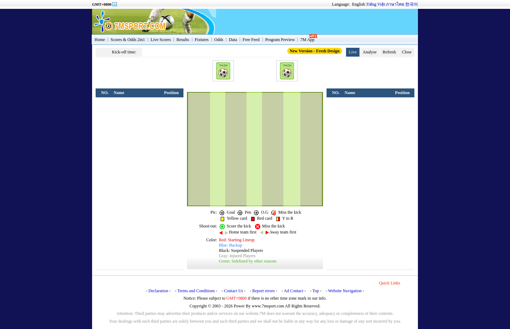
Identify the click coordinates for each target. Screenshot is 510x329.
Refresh (389, 52)
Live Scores (161, 39)
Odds (218, 39)
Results (182, 39)
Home (100, 39)
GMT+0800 (102, 4)
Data (233, 39)
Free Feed (251, 39)
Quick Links (389, 283)
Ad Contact (293, 290)
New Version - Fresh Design (315, 50)
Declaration (158, 290)
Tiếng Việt (375, 4)
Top (315, 290)
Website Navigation (345, 290)
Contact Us (233, 290)
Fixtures (202, 39)
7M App (307, 39)
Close (407, 52)
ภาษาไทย (395, 4)
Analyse (369, 52)
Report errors (263, 290)
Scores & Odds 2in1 (127, 39)
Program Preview (280, 39)
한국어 (411, 4)
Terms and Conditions (196, 290)
